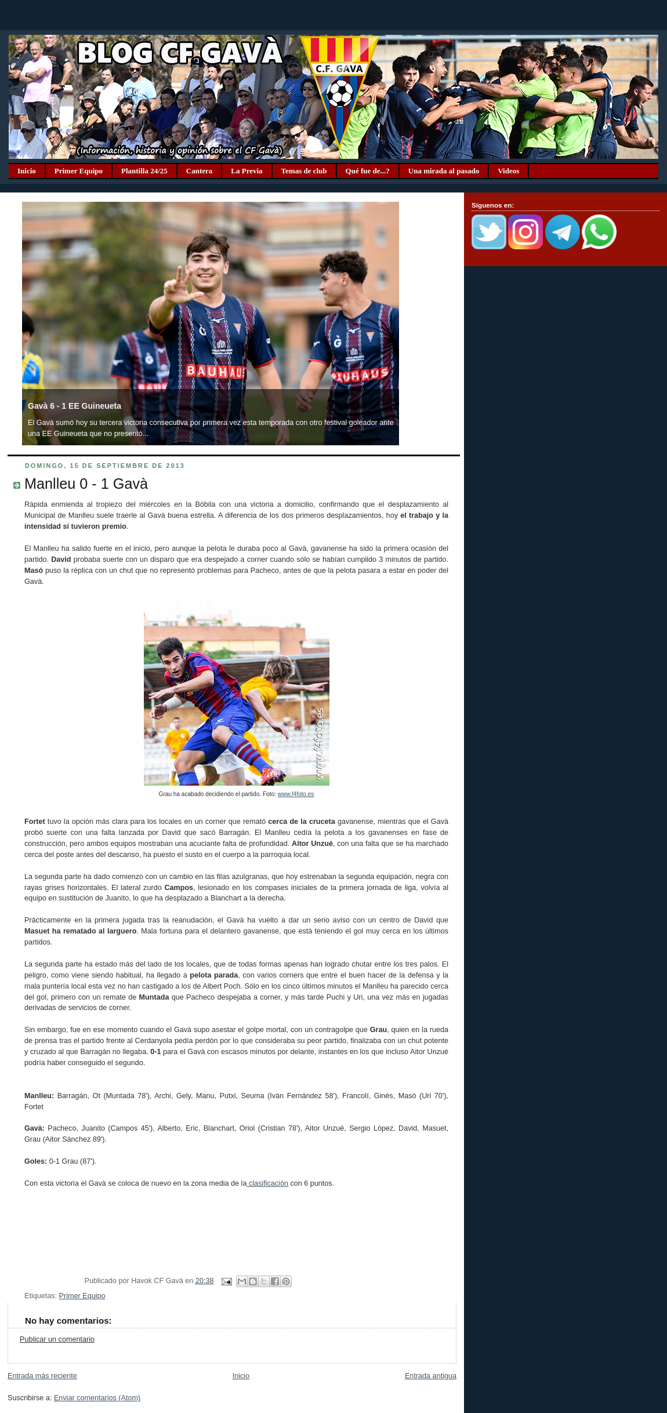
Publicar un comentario (57, 1339)
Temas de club (304, 170)
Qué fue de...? (368, 170)
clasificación (267, 1183)
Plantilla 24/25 (144, 170)
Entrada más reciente (42, 1376)
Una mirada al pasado (443, 170)
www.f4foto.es (296, 794)
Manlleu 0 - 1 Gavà (86, 483)
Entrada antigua (430, 1376)
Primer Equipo (79, 170)
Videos (508, 170)
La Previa (246, 170)
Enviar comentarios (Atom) (97, 1398)
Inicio (26, 170)
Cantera (199, 170)
